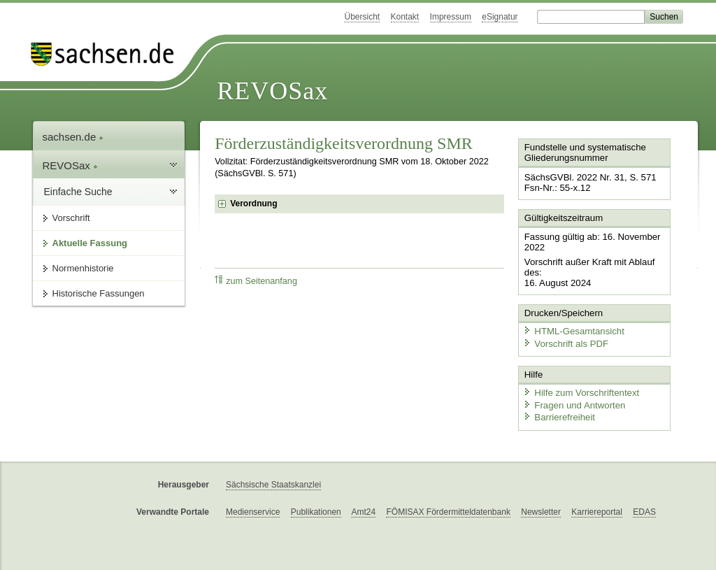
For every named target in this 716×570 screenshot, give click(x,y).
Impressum (450, 17)
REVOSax (272, 91)
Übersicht (362, 17)
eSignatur (499, 17)
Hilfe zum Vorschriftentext (579, 390)
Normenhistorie (83, 268)
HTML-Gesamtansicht (572, 329)
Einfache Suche (78, 191)
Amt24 (363, 508)
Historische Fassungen (98, 293)
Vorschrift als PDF (564, 341)
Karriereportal (596, 508)
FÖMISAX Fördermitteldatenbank (448, 508)
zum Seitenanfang (256, 281)
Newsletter (541, 508)
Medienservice (253, 508)
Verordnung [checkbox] (253, 203)
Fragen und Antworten (572, 402)
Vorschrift (71, 218)
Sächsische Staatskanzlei (273, 481)
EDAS (644, 508)
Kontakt (405, 17)
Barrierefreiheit (558, 414)
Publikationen (316, 508)
